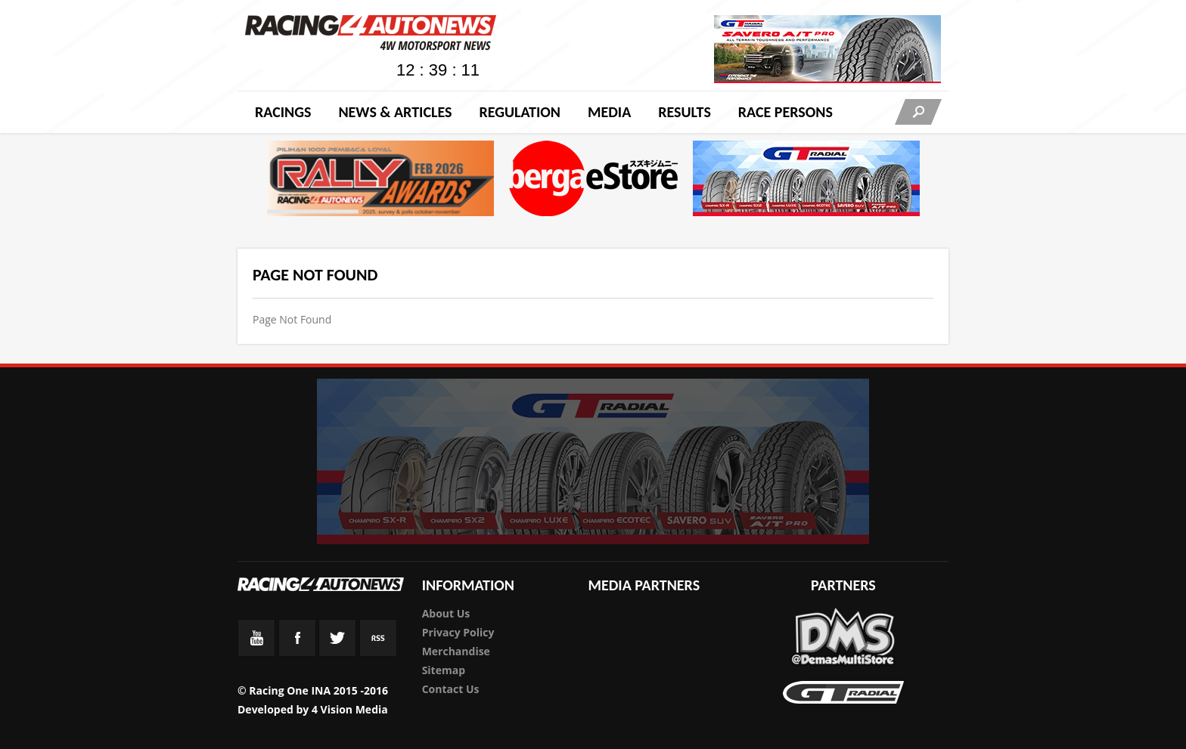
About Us (446, 613)
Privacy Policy (458, 632)
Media (609, 112)
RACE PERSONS (785, 112)
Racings (283, 112)
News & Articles (395, 112)
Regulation (519, 112)
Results (684, 112)
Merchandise (456, 651)
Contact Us (451, 689)
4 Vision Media (350, 709)
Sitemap (443, 670)
